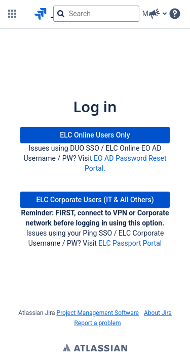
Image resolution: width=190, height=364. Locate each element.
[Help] (175, 14)
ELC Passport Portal (130, 243)
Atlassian (95, 349)
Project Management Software (98, 312)
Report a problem (97, 323)
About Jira (158, 312)
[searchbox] (96, 14)
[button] (12, 14)
